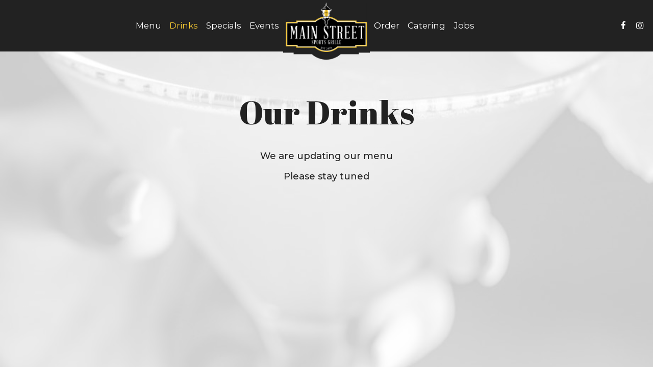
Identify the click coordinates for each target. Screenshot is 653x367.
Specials (223, 25)
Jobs (464, 25)
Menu (148, 25)
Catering (426, 25)
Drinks (183, 25)
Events (264, 25)
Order (386, 25)
